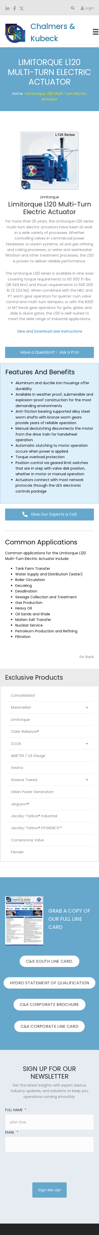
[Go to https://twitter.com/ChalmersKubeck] (21, 9)
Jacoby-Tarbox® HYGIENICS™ (36, 827)
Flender (17, 852)
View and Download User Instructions (49, 331)
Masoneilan (49, 707)
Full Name (15, 1110)
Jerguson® (20, 804)
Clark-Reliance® (25, 731)
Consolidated (23, 695)
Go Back (86, 656)
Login (87, 8)
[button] (49, 352)
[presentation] (43, 1164)
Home (17, 93)
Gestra (17, 767)
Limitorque (20, 719)
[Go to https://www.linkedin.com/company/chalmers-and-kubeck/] (7, 9)
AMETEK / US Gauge (28, 755)
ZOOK (49, 743)
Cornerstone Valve (27, 840)
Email (11, 1132)
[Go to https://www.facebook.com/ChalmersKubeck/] (14, 9)
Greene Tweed (49, 779)
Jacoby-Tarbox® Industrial (34, 816)
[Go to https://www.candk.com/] (42, 32)
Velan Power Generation (32, 791)
